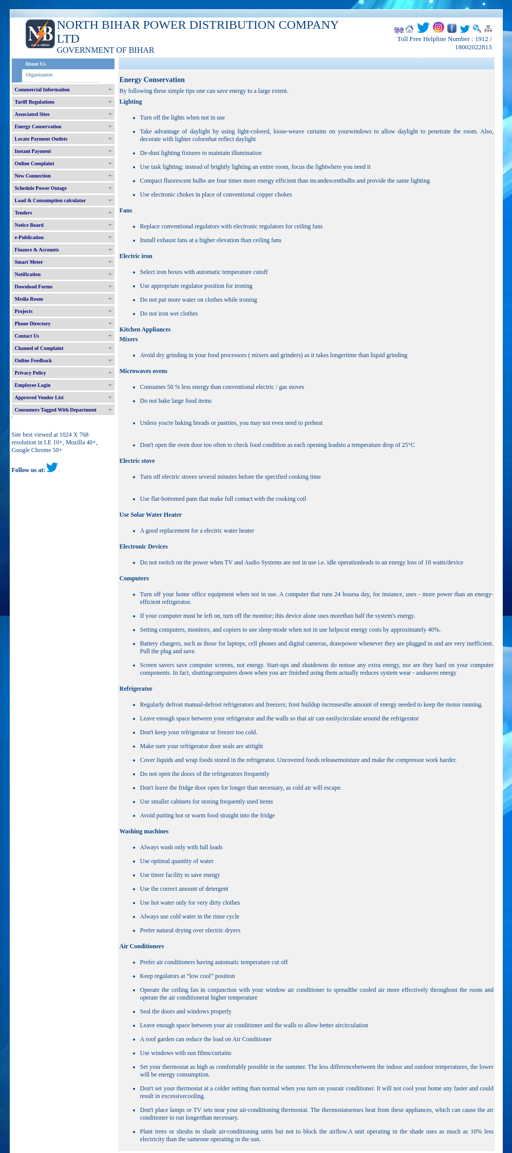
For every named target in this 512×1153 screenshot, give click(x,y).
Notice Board (29, 225)
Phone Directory (33, 323)
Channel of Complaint (39, 348)
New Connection (33, 176)
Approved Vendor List (39, 397)
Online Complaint (34, 163)
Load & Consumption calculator (50, 200)
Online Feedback (33, 360)
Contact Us (27, 336)
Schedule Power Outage (41, 188)
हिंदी (399, 30)
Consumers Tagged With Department (56, 410)
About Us (35, 64)
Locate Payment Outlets (41, 139)
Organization (39, 74)
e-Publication (29, 237)
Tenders (23, 213)
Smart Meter (29, 262)
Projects (24, 311)
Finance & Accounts (37, 249)
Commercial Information (42, 89)
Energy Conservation (38, 126)
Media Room (29, 299)
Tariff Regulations (35, 102)
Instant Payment (33, 151)
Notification (28, 274)
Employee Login (33, 385)
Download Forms (34, 286)
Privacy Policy (30, 373)
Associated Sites (32, 114)
